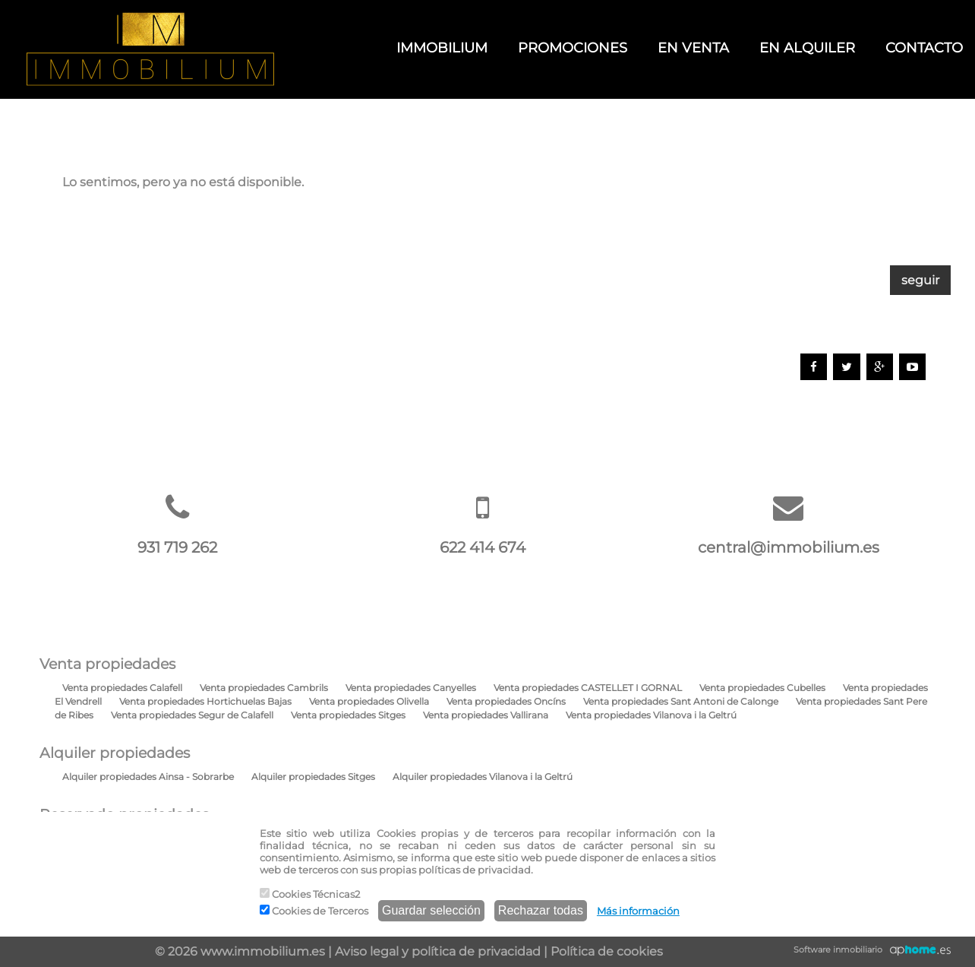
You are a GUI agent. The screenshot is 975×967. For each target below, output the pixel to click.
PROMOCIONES (572, 48)
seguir (920, 280)
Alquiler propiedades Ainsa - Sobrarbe (148, 776)
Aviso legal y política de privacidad (438, 951)
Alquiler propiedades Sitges (313, 776)
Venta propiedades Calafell (122, 687)
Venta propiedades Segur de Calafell (192, 715)
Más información (638, 911)
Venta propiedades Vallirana (485, 715)
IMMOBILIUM (442, 48)
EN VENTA (693, 48)
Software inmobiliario (838, 949)
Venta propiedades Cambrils (264, 687)
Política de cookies (607, 951)
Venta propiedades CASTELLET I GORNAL (588, 687)
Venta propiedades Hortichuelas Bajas (205, 701)
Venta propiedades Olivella (369, 701)
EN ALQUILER (807, 48)
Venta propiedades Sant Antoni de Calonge (680, 701)
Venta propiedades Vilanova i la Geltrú (651, 715)
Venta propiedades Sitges (348, 715)
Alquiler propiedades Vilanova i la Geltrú (483, 776)
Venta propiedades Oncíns (506, 701)
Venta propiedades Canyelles (411, 687)
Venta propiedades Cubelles (762, 687)
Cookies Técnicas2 (310, 894)
